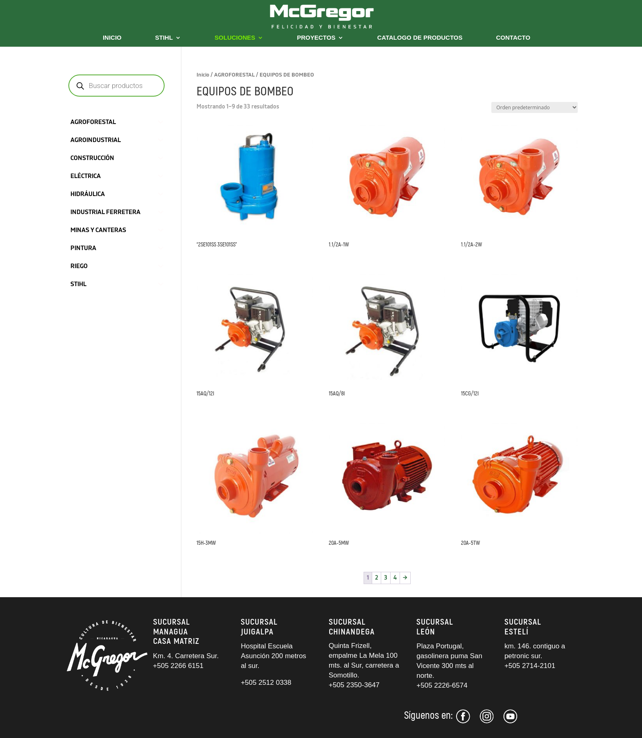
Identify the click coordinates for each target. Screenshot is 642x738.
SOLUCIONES (235, 38)
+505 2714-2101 (529, 666)
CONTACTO (513, 38)
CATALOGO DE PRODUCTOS (419, 38)
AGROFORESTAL (234, 75)
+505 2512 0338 (266, 682)
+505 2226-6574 (441, 685)
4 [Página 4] (395, 577)
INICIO (112, 38)
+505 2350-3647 (354, 685)
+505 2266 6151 (179, 666)
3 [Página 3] (385, 577)
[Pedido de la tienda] (534, 107)
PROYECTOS (316, 38)
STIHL (164, 38)
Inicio (203, 75)
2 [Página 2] (376, 577)
